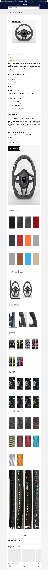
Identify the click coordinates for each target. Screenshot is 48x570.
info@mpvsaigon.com (14, 82)
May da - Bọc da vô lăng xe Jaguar (27, 564)
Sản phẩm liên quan (14, 547)
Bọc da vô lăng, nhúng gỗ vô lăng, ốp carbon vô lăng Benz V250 (13, 564)
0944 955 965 (12, 79)
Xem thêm (24, 535)
